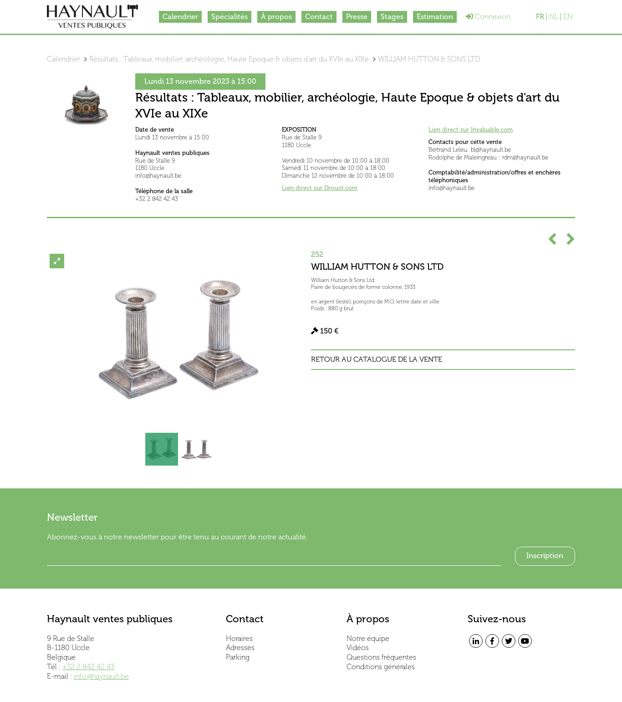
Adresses (240, 647)
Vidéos (358, 647)
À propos (276, 16)
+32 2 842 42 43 (88, 666)
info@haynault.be (101, 676)
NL (553, 16)
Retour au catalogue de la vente (376, 359)
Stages (392, 16)
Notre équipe (368, 638)
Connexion (488, 16)
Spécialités (229, 16)
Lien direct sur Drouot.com (319, 187)
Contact (319, 16)
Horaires (239, 638)
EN (568, 16)
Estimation (435, 16)
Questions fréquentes (381, 657)
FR (540, 16)
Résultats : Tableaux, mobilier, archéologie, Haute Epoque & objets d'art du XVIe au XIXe (229, 59)
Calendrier (180, 16)
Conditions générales (381, 666)
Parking (238, 657)
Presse (356, 16)
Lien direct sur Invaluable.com (470, 129)
